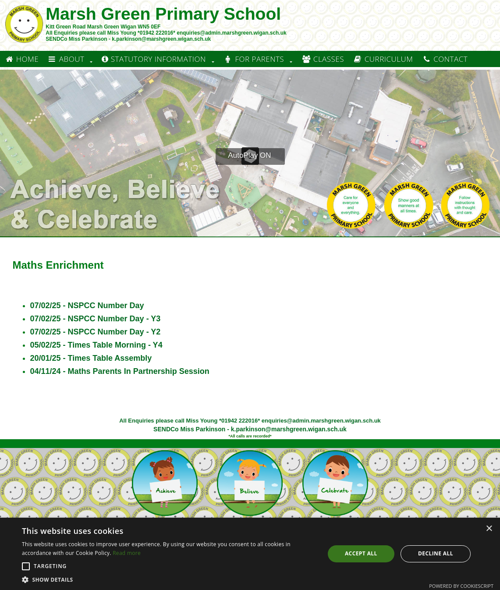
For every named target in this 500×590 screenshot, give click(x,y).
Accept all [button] (361, 553)
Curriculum (383, 59)
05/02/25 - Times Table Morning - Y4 (96, 345)
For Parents (253, 59)
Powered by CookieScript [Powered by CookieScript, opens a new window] (461, 586)
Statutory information (154, 59)
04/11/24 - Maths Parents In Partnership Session (119, 371)
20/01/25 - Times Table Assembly (91, 358)
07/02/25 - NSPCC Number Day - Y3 (95, 318)
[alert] (250, 554)
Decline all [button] (435, 553)
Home (21, 59)
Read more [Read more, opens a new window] (127, 553)
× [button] (489, 529)
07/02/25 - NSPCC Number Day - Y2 (95, 331)
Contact (445, 59)
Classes (322, 59)
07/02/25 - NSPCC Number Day (87, 305)
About (65, 59)
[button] (26, 566)
